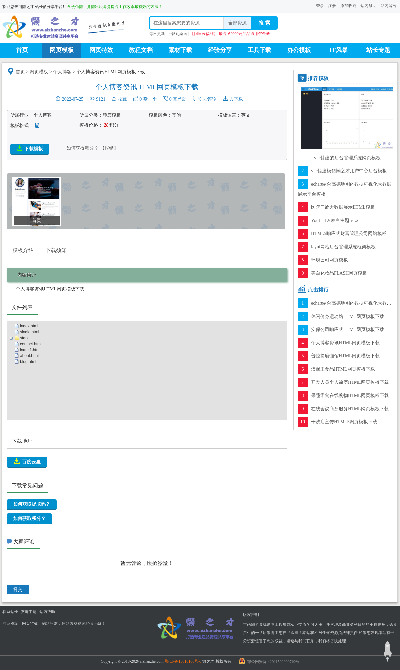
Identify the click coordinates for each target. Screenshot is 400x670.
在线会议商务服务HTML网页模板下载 (350, 408)
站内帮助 (368, 5)
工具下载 (259, 50)
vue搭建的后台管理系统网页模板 (347, 157)
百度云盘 (27, 461)
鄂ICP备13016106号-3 (183, 661)
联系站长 (10, 611)
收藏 (122, 99)
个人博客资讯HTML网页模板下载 (345, 342)
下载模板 (30, 148)
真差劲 (180, 99)
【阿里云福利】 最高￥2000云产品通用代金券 (230, 33)
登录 (320, 5)
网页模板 (62, 50)
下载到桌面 (177, 33)
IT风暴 (338, 50)
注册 (332, 5)
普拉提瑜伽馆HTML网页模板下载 (345, 355)
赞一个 (150, 99)
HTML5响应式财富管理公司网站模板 (348, 233)
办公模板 (299, 50)
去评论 (210, 99)
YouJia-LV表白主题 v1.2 (334, 220)
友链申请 (29, 611)
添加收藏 (348, 5)
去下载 (236, 99)
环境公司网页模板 (329, 260)
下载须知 (56, 250)
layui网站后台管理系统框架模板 (343, 246)
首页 (22, 50)
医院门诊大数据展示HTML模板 (343, 207)
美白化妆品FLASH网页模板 (339, 273)
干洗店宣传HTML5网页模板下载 (344, 421)
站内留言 (388, 5)
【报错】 (109, 148)
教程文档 (141, 50)
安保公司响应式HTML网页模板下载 (347, 329)
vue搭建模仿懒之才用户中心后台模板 (349, 170)
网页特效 (101, 50)
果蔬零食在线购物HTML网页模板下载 (350, 395)
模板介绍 (23, 250)
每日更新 (157, 33)
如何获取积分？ (29, 518)
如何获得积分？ (82, 148)
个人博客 (62, 71)
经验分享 (220, 50)
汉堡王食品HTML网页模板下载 (343, 369)
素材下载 (180, 50)
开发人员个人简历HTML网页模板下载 (350, 382)
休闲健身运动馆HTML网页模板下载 (347, 316)
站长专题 (378, 50)
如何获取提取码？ (31, 504)
